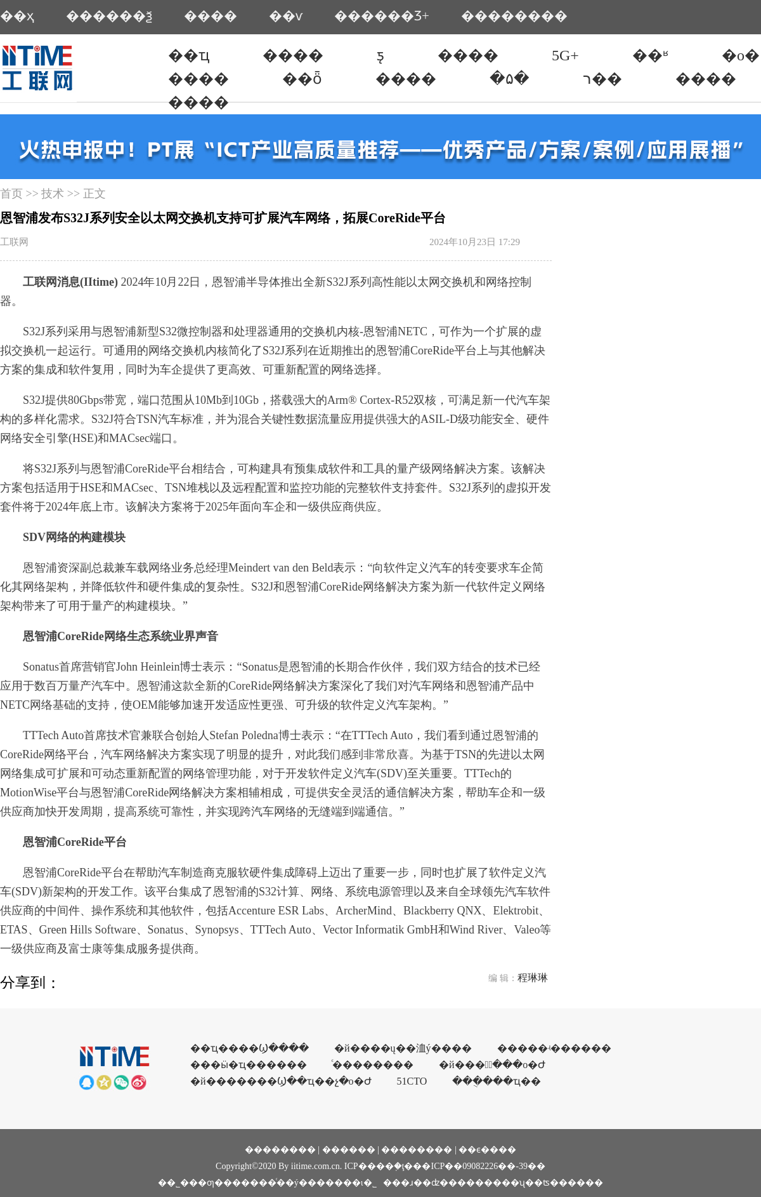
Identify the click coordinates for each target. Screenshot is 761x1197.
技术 (52, 193)
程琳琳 (532, 977)
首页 (11, 193)
